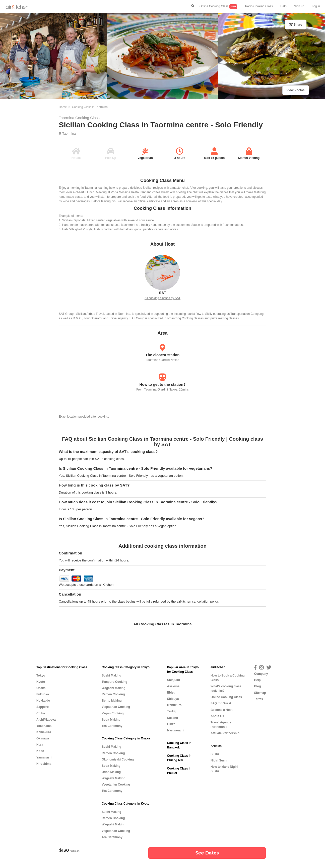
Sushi (215, 754)
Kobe (40, 751)
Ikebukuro (174, 705)
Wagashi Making (113, 688)
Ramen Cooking (113, 694)
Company (261, 674)
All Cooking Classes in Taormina (162, 624)
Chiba (40, 713)
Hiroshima (43, 763)
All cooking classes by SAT (162, 298)
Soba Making (111, 719)
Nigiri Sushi (219, 760)
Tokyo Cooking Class (259, 6)
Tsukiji (171, 711)
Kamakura (43, 732)
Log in (316, 6)
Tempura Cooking (114, 682)
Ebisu (171, 692)
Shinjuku (173, 680)
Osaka (40, 688)
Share (295, 24)
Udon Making (111, 772)
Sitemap (260, 693)
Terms (258, 699)
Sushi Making (111, 675)
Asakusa (173, 686)
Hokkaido (43, 700)
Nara (39, 744)
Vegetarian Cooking (116, 707)
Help (283, 6)
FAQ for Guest (221, 703)
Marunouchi (175, 730)
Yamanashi (44, 757)
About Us (217, 716)
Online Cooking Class (218, 6)
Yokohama (43, 726)
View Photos (295, 90)
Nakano (172, 718)
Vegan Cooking (112, 713)
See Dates (207, 853)
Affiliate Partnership (225, 733)
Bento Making (111, 700)
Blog (257, 686)
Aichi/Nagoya (46, 719)
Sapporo (42, 707)
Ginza (171, 724)
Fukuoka (42, 694)
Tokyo (40, 675)
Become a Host (221, 710)
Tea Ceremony (112, 726)
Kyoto (40, 682)
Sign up (299, 6)
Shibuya (173, 699)
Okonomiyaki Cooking (118, 759)
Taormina (69, 133)
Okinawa (42, 738)
